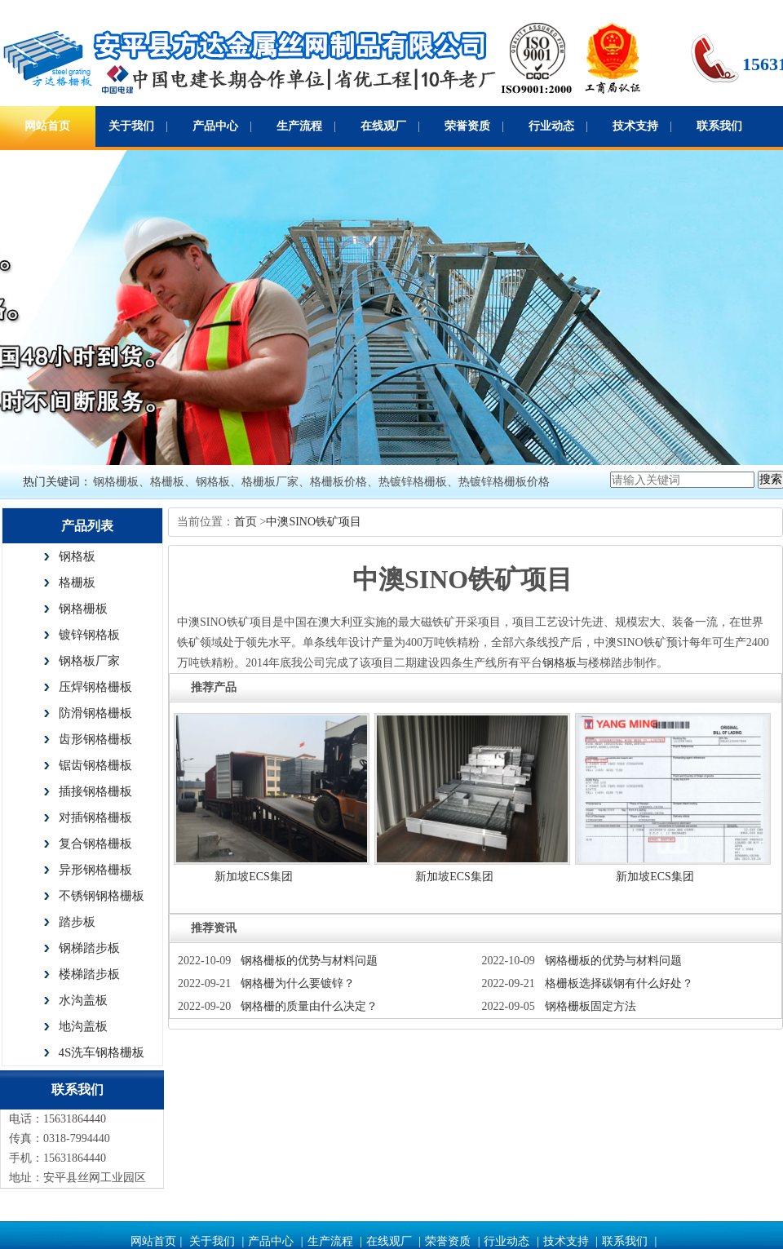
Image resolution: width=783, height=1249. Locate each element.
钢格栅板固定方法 (590, 1006)
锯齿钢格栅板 (95, 765)
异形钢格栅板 (95, 869)
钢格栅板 (83, 608)
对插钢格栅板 (95, 817)
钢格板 (77, 556)
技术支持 (635, 126)
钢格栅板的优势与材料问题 (309, 960)
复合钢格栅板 (95, 843)
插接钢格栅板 (95, 791)
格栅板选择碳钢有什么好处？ (619, 983)
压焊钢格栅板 (95, 686)
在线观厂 (383, 126)
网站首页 (47, 126)
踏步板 (77, 921)
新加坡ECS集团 (254, 876)
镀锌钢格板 (89, 634)
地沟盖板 (83, 1026)
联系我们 (719, 126)
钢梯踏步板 (89, 947)
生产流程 (299, 126)
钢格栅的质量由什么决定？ (309, 1006)
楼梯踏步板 (89, 974)
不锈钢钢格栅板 (101, 895)
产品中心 (215, 126)
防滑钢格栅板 (95, 713)
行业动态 (551, 126)
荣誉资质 (467, 126)
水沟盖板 (83, 1000)
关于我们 (131, 126)
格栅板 (77, 582)
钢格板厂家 (89, 660)
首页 (247, 522)
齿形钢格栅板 (95, 739)
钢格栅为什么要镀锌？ (298, 983)
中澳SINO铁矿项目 (313, 522)
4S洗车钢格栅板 (102, 1052)
